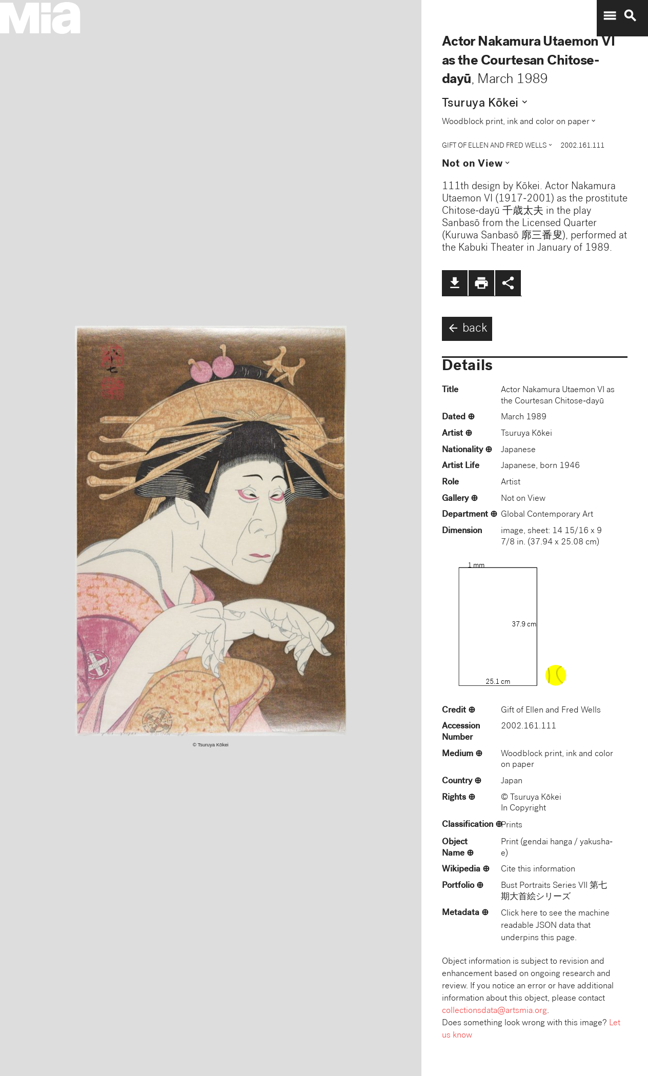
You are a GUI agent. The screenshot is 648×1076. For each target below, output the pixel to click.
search (630, 16)
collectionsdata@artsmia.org (494, 1011)
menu (609, 16)
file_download (454, 283)
